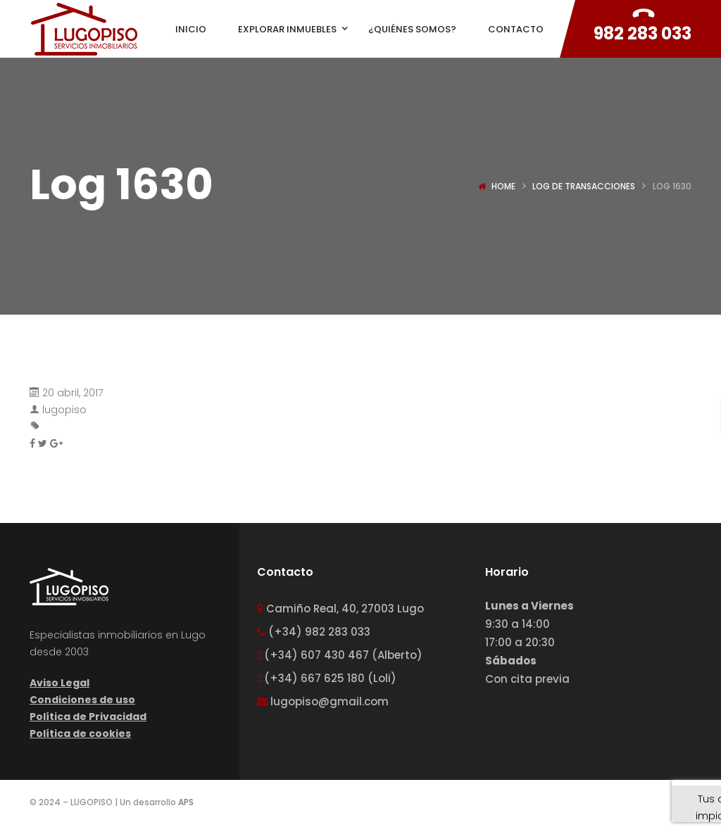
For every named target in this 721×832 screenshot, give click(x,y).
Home (503, 186)
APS (186, 802)
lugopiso (64, 410)
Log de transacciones (583, 186)
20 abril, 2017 (72, 393)
